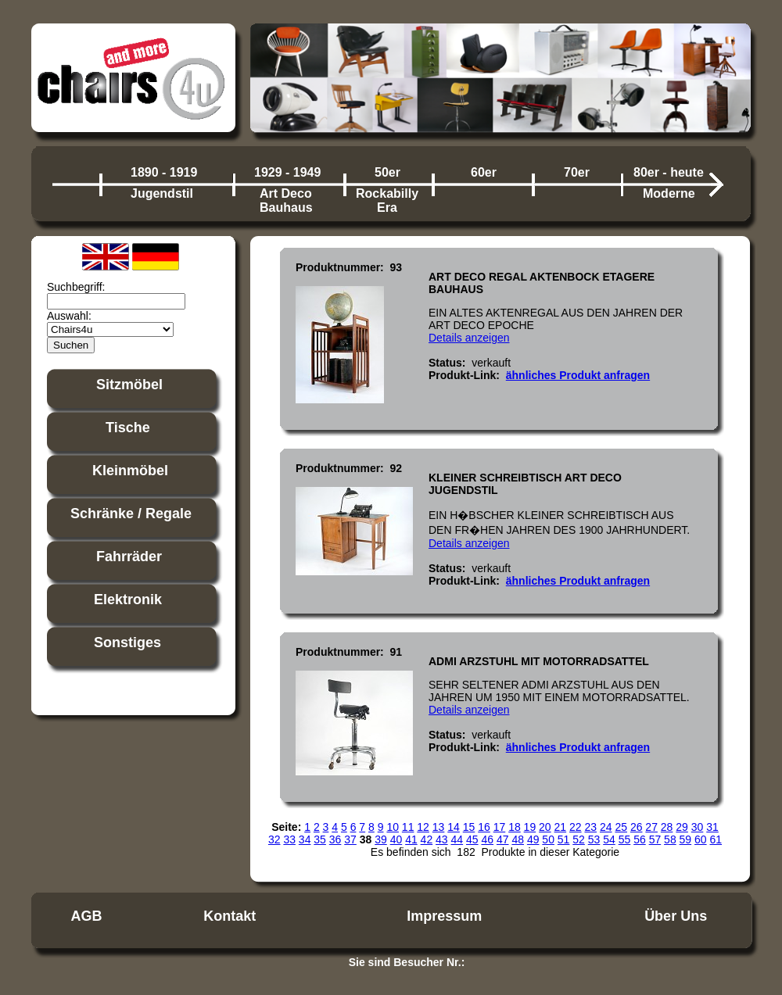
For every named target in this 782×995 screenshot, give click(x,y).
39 (381, 839)
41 (411, 839)
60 (700, 839)
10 (392, 827)
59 (686, 839)
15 (469, 827)
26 (636, 827)
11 (408, 827)
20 (545, 827)
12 (423, 827)
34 (305, 839)
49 (533, 839)
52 (578, 839)
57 (655, 839)
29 (682, 827)
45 (472, 839)
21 (560, 827)
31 (712, 827)
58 (670, 839)
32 (274, 839)
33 (289, 839)
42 (427, 839)
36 (335, 839)
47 (503, 839)
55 (625, 839)
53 (594, 839)
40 (396, 839)
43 (442, 839)
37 (350, 839)
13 (438, 827)
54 (609, 839)
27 (651, 827)
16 (484, 827)
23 (590, 827)
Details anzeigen (469, 337)
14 (453, 827)
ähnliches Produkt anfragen (578, 375)
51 (564, 839)
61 (716, 839)
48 (517, 839)
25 (621, 827)
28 (667, 827)
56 (639, 839)
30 (697, 827)
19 (530, 827)
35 (320, 839)
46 (487, 839)
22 (575, 827)
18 (514, 827)
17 (499, 827)
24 (606, 827)
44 (457, 839)
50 (548, 839)
